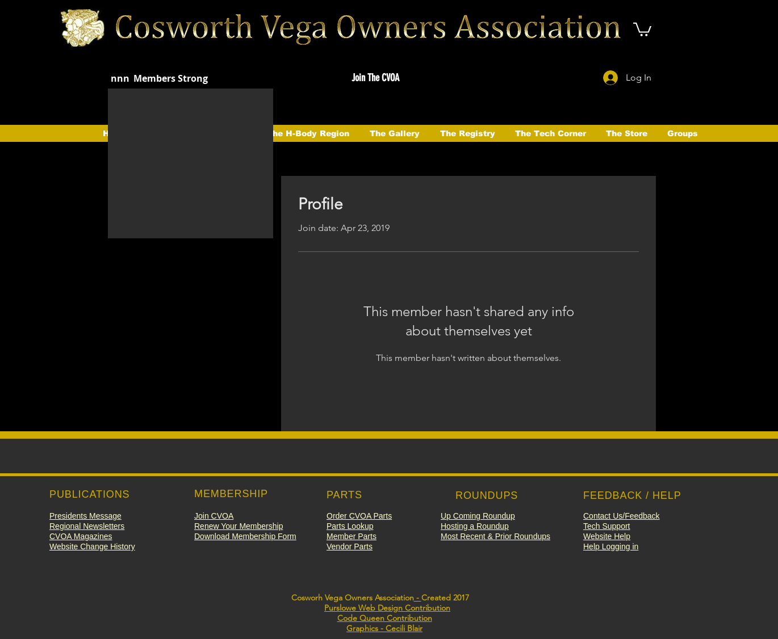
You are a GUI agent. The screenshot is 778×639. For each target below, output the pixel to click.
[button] (642, 28)
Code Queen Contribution (384, 618)
